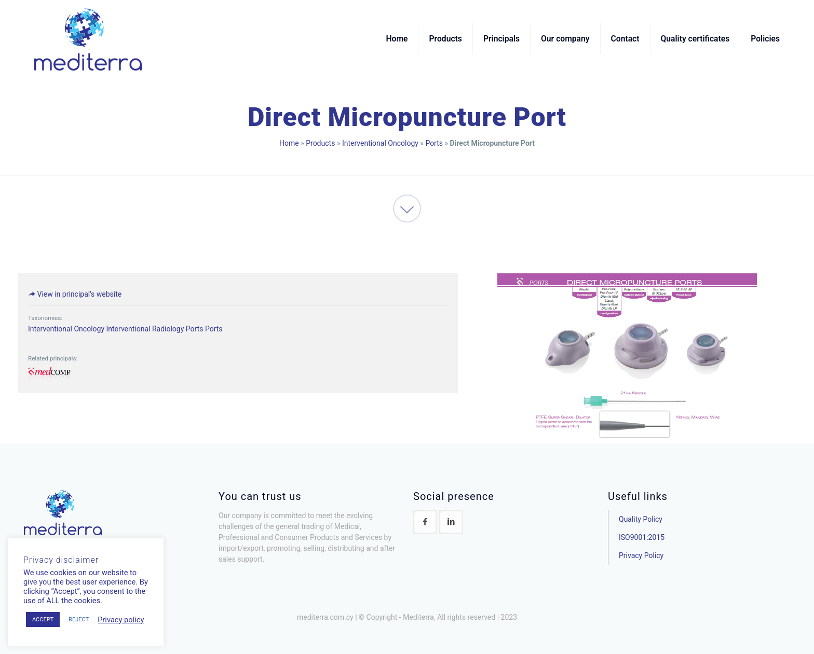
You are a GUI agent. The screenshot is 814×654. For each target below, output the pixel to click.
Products (320, 143)
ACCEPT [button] (42, 619)
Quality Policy (640, 519)
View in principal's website (74, 294)
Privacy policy (121, 619)
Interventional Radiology (145, 329)
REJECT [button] (79, 619)
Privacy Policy (641, 555)
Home (289, 143)
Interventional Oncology (380, 143)
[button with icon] (425, 522)
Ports (434, 143)
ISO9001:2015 (641, 537)
